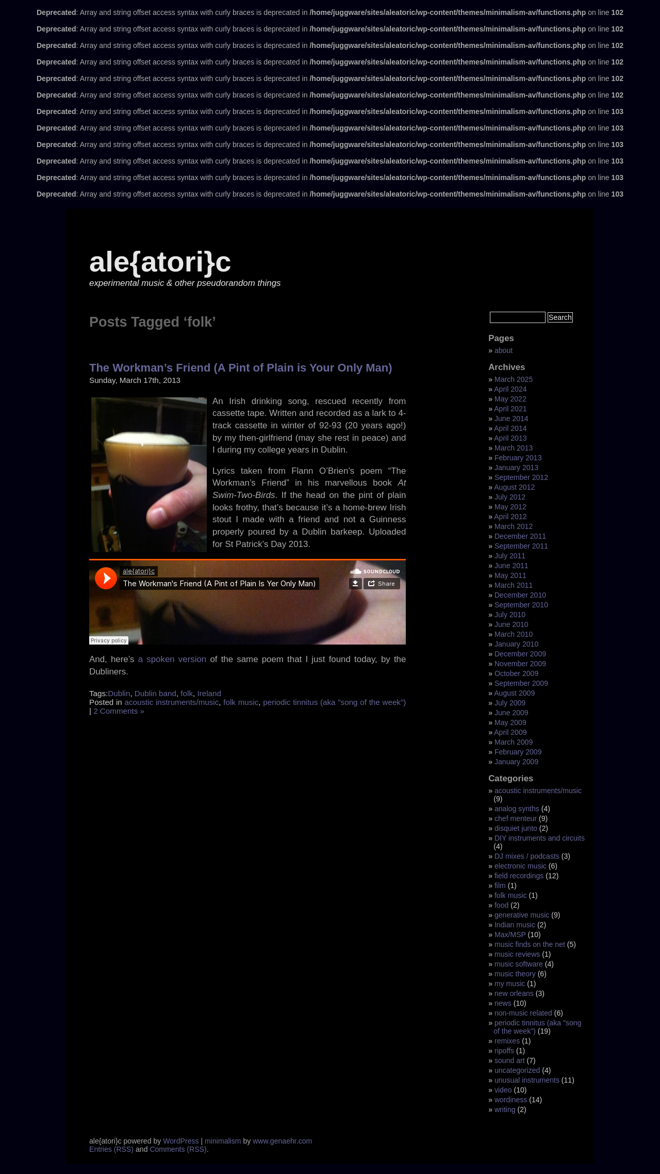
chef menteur (515, 818)
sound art (509, 1060)
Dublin (119, 693)
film (500, 885)
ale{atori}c (160, 261)
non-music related (523, 1013)
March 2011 (513, 585)
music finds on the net (529, 944)
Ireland (209, 693)
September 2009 (521, 683)
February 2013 (518, 458)
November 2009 (520, 664)
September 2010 (521, 605)
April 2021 (510, 409)
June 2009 (511, 713)
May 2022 (510, 399)
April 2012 (510, 516)
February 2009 (518, 752)
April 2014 (510, 428)
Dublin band (155, 693)
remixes (507, 1041)
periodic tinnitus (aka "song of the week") (334, 702)
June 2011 (511, 565)
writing (505, 1109)
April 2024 (510, 389)
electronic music (520, 866)
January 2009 (516, 762)
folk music (240, 702)
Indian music (514, 925)
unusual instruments (526, 1080)
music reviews (517, 954)
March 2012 (513, 526)
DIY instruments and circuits (539, 838)
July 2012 (509, 497)
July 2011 (509, 556)
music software (518, 964)
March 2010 (513, 634)
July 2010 (509, 614)
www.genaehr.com (282, 1141)
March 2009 (513, 742)
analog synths (516, 809)
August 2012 (514, 487)
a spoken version (172, 659)
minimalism (223, 1141)
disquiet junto (515, 828)
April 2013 (510, 438)
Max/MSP (510, 934)
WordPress (181, 1141)
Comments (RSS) (178, 1149)
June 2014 (511, 418)
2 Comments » (118, 710)
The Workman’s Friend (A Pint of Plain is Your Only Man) (240, 367)
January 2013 (516, 467)
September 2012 (521, 477)
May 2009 (510, 722)
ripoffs (504, 1051)
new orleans (514, 993)
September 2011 (521, 546)
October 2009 (516, 673)
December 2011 (520, 536)
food (501, 905)
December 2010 (520, 595)
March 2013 (513, 448)
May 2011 (510, 575)
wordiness (510, 1100)
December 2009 (520, 654)
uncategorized (517, 1070)
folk (186, 693)
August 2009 (514, 693)
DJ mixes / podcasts (526, 856)
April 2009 (510, 732)
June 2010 (511, 624)
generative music (521, 915)
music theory (515, 974)
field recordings (518, 876)
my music (509, 983)
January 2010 (516, 644)
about (503, 350)
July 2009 (509, 703)
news (503, 1003)
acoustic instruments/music (172, 702)
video (503, 1090)
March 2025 (513, 379)
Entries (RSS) (111, 1149)
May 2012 (510, 507)
